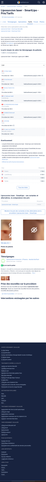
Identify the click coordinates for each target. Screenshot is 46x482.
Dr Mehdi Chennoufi (9, 112)
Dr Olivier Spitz (8, 71)
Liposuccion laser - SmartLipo (14, 6)
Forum (36, 22)
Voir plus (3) (5, 243)
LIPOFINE (6, 121)
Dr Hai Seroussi (8, 79)
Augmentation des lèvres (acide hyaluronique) (12, 409)
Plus (34, 273)
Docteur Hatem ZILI (9, 88)
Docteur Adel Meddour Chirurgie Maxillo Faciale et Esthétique (16, 355)
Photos (42, 22)
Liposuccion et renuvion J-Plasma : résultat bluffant (22, 259)
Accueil (3, 6)
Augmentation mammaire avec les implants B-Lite (14, 416)
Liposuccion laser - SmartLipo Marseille (12, 29)
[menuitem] (12, 22)
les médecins (10, 43)
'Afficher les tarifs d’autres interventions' (13, 162)
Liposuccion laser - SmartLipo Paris (10, 31)
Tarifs (30, 22)
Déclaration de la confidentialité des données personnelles (16, 445)
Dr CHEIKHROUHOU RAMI (11, 104)
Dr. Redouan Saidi (8, 96)
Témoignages (12, 22)
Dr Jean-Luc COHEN (9, 129)
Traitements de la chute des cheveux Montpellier (13, 384)
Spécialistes (22, 22)
